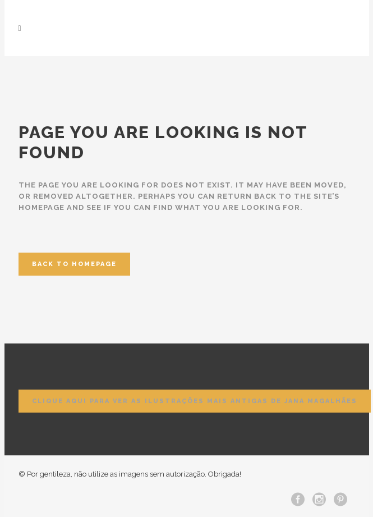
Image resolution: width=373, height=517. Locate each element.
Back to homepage (74, 264)
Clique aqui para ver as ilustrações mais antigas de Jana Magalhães (194, 401)
